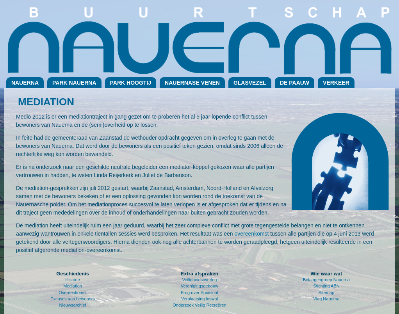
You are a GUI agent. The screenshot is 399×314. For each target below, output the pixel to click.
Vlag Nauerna (326, 298)
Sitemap (326, 292)
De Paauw (294, 83)
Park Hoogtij (130, 83)
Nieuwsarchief (72, 305)
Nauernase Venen (192, 83)
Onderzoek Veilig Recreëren (199, 305)
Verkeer (336, 83)
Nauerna (25, 83)
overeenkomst (252, 234)
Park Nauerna (74, 83)
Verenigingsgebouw (199, 286)
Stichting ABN (326, 286)
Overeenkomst (73, 292)
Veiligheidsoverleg (199, 279)
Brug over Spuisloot (199, 292)
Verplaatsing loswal (199, 298)
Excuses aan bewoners (72, 298)
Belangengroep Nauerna (326, 279)
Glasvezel (249, 83)
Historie (72, 279)
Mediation (72, 286)
